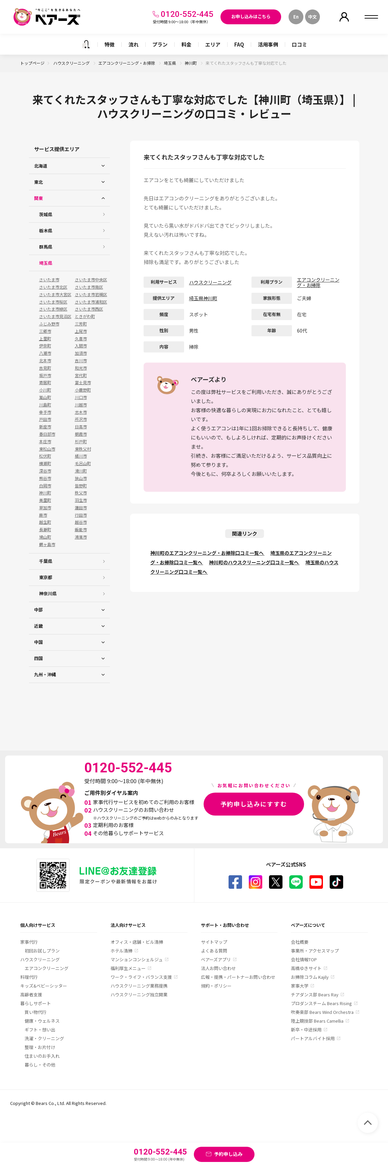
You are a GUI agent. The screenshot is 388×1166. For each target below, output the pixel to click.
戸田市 (45, 419)
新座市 (45, 426)
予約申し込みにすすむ (253, 803)
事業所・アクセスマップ (315, 950)
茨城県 (45, 214)
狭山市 (81, 478)
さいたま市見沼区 (55, 316)
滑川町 (81, 471)
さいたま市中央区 (91, 279)
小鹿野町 (83, 390)
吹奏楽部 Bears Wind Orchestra (322, 1012)
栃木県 (45, 230)
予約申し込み (228, 1153)
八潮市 (45, 353)
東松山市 (47, 449)
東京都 (45, 577)
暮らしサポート (35, 1003)
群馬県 (45, 247)
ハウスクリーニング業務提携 (139, 986)
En (296, 16)
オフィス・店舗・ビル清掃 (137, 942)
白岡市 (45, 485)
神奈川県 (48, 593)
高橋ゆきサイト (306, 968)
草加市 (45, 507)
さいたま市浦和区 (91, 302)
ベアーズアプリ (216, 959)
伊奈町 (45, 345)
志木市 (81, 412)
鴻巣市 (81, 537)
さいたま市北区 (53, 287)
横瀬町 (45, 463)
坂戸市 (45, 375)
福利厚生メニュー (128, 968)
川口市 (81, 397)
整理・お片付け (40, 1047)
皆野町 (81, 485)
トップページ (32, 63)
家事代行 (29, 942)
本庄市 (45, 441)
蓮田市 (81, 507)
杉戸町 (81, 441)
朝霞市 (81, 434)
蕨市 (43, 515)
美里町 (45, 500)
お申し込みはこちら (251, 16)
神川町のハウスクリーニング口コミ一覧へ (254, 562)
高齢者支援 (31, 994)
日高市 (81, 426)
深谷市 (45, 471)
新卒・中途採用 (306, 1029)
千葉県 (45, 561)
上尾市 (81, 331)
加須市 (81, 353)
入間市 (81, 345)
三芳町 (81, 323)
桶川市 (81, 456)
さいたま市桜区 (53, 302)
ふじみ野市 (49, 323)
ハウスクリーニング (72, 63)
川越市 (81, 404)
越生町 (45, 522)
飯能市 (81, 529)
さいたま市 (49, 279)
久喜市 (81, 338)
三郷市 (45, 331)
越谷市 (81, 522)
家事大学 (299, 986)
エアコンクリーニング (46, 968)
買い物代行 (36, 1012)
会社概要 (299, 942)
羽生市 (81, 500)
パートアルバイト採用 (313, 1038)
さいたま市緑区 (53, 309)
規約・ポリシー (216, 986)
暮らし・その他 (40, 1064)
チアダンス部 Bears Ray (314, 994)
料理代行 (29, 977)
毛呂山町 (83, 463)
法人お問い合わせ (218, 968)
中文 (312, 16)
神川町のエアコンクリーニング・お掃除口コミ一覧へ (207, 552)
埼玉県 (170, 63)
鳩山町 (45, 537)
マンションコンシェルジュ (137, 959)
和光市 (81, 368)
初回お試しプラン (42, 950)
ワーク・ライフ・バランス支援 (141, 977)
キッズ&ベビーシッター (43, 986)
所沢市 (81, 419)
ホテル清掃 (121, 950)
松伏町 (45, 456)
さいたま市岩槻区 (91, 294)
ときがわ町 (85, 316)
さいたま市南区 (89, 287)
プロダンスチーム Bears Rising (321, 1003)
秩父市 (81, 492)
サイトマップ (214, 942)
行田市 (81, 515)
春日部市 (47, 434)
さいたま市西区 (89, 309)
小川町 (45, 390)
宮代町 (81, 375)
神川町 (191, 63)
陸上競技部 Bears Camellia (317, 1021)
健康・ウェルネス (42, 1021)
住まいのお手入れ (42, 1056)
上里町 (45, 338)
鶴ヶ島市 (47, 544)
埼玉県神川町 (203, 298)
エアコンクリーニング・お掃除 (127, 63)
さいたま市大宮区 (55, 294)
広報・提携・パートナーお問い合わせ (238, 977)
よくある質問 (214, 950)
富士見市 (83, 382)
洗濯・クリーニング (44, 1038)
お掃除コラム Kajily (310, 977)
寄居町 (45, 382)
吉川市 (81, 360)
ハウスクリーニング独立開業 (139, 994)
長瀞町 (45, 529)
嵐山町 (45, 397)
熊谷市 (45, 478)
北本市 (45, 360)
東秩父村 (83, 449)
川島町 (45, 404)
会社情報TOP (304, 959)
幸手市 (45, 412)
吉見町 (45, 368)
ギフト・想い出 (40, 1029)
